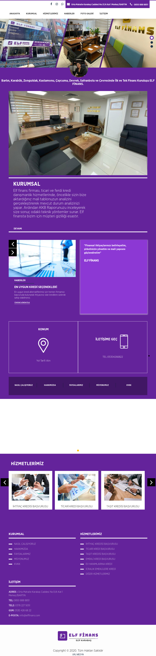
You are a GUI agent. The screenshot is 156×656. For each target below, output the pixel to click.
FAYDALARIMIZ (76, 385)
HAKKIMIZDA (50, 385)
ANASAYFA (14, 14)
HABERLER (69, 14)
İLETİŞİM (104, 14)
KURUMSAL (31, 14)
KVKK (128, 385)
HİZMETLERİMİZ (50, 14)
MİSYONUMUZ (102, 385)
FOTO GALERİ (87, 14)
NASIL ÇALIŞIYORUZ (24, 385)
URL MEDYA (78, 654)
